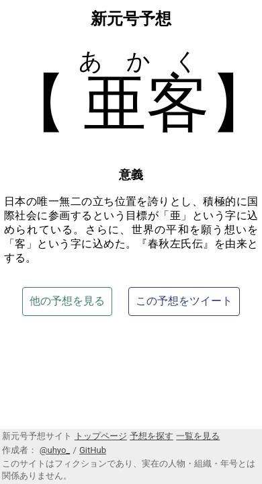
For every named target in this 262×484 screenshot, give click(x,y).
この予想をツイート (184, 300)
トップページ (101, 436)
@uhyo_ (55, 450)
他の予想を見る (67, 300)
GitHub (92, 450)
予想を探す (151, 436)
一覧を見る (198, 436)
